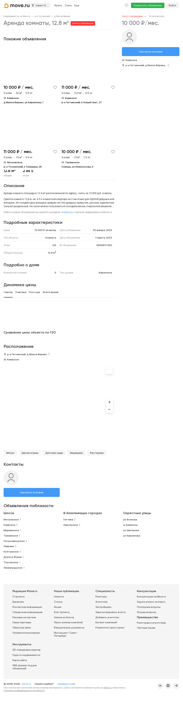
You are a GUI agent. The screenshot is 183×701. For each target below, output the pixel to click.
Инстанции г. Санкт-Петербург (66, 634)
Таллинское (11, 535)
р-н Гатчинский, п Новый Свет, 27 (81, 102)
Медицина (76, 452)
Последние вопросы (148, 606)
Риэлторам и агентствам (151, 622)
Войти (172, 5)
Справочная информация (27, 612)
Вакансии (18, 601)
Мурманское (11, 530)
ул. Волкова (130, 519)
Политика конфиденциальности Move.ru (24, 690)
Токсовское (11, 562)
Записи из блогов (64, 617)
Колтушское (11, 551)
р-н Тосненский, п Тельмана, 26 (23, 166)
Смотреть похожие (31, 492)
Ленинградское (13, 567)
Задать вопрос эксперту (151, 601)
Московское (11, 519)
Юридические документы (69, 627)
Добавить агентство (107, 617)
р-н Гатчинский (42, 16)
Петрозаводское (14, 541)
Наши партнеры (22, 622)
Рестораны (97, 452)
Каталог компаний (106, 622)
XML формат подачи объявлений (25, 667)
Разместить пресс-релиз (109, 627)
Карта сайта (20, 660)
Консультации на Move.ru (151, 596)
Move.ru (108, 687)
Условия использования (26, 632)
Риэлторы (101, 596)
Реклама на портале (24, 617)
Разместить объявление (148, 5)
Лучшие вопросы (146, 612)
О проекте (19, 596)
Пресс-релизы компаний (68, 622)
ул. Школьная (131, 530)
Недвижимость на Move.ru (17, 16)
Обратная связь (22, 627)
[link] (17, 16)
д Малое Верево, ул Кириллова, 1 (23, 102)
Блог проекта (62, 612)
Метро (10, 452)
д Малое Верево (62, 16)
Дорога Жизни (13, 556)
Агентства (101, 601)
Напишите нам (66, 683)
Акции (57, 606)
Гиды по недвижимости (26, 655)
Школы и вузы (30, 452)
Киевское (13, 359)
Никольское (70, 524)
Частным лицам (146, 627)
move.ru (26, 683)
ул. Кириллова (131, 535)
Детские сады (54, 452)
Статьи (58, 601)
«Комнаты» (67, 212)
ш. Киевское (130, 524)
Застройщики (103, 606)
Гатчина (68, 519)
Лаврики (9, 546)
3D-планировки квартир (27, 649)
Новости (59, 596)
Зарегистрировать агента (110, 612)
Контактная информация (27, 606)
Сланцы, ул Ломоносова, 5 (77, 166)
